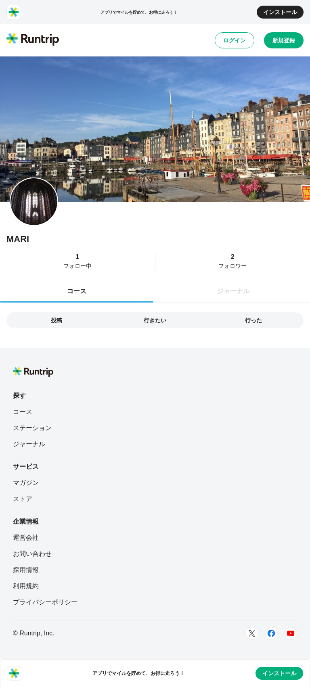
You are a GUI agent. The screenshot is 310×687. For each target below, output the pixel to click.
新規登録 (283, 40)
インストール (280, 12)
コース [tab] (76, 291)
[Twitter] (251, 633)
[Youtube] (290, 633)
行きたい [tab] (155, 320)
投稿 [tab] (56, 320)
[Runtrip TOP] (32, 40)
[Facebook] (271, 633)
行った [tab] (253, 320)
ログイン (234, 40)
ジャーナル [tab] (233, 291)
